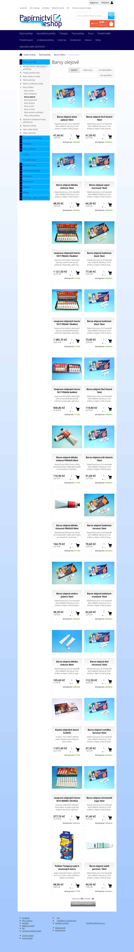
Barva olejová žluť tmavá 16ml (99, 391)
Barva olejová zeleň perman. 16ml (99, 867)
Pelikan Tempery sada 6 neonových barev (67, 867)
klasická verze (60, 928)
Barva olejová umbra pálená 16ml (67, 595)
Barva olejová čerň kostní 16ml (99, 118)
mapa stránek (27, 938)
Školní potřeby (45, 55)
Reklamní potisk (58, 8)
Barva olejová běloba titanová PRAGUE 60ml (67, 527)
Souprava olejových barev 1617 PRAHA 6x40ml (67, 391)
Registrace (94, 2)
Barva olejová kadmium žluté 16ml (99, 254)
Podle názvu (88, 70)
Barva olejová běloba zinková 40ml (67, 663)
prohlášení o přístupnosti (66, 920)
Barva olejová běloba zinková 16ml (67, 186)
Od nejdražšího (106, 75)
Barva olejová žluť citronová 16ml (99, 663)
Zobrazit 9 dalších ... (83, 903)
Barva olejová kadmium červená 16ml (99, 527)
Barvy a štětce (59, 55)
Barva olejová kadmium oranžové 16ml (99, 595)
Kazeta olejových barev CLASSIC (67, 731)
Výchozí (74, 70)
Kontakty (46, 8)
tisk (58, 918)
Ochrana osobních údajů (81, 8)
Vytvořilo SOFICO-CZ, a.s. (95, 923)
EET (68, 8)
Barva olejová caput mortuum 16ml (99, 186)
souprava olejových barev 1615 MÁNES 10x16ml (67, 799)
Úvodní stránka (29, 55)
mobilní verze (60, 930)
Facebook (23, 8)
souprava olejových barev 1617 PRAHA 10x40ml (67, 323)
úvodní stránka (27, 935)
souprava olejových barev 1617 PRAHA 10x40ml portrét (67, 255)
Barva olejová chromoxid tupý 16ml (99, 799)
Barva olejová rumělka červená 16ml (99, 731)
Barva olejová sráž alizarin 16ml (99, 459)
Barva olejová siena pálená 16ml (67, 118)
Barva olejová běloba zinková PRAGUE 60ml (67, 459)
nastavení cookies (62, 923)
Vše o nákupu (35, 8)
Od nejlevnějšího (105, 70)
